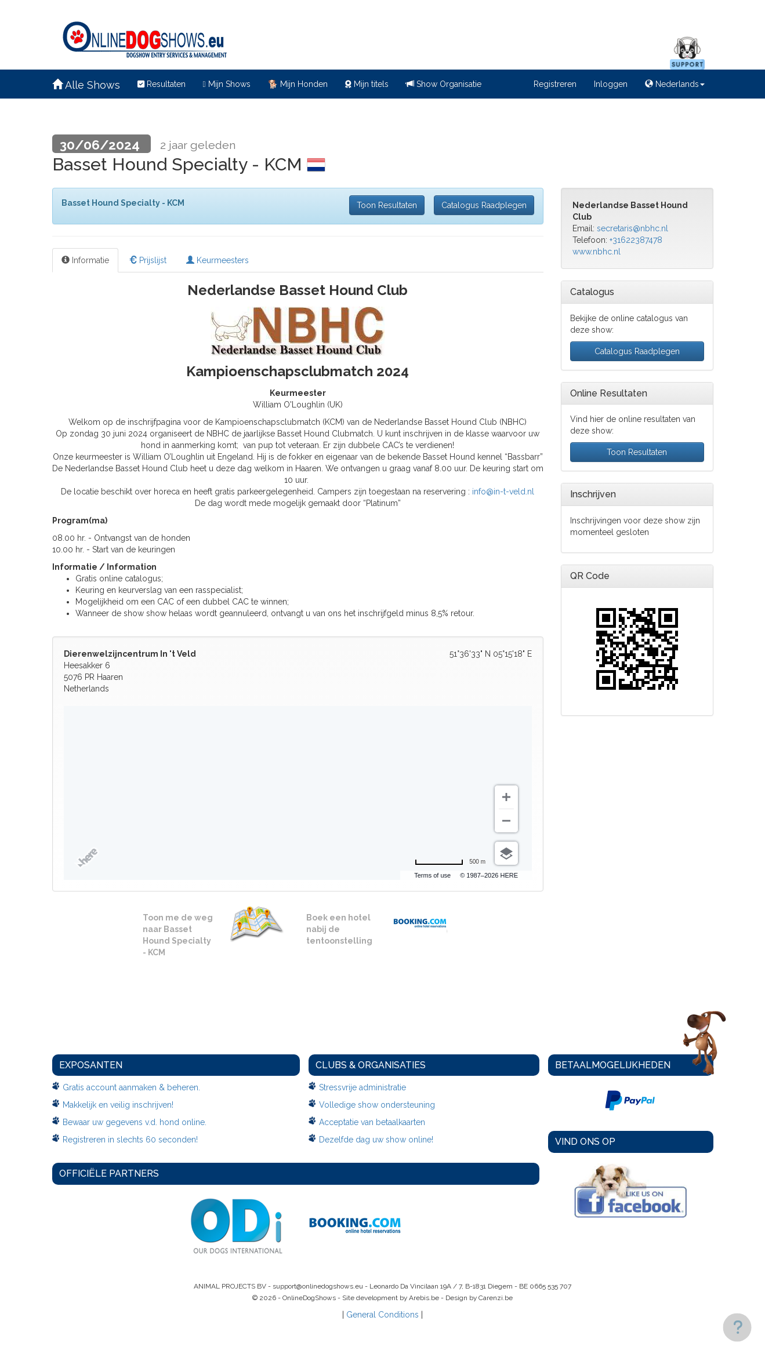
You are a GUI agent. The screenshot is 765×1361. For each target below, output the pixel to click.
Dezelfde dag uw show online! (376, 1139)
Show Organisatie (443, 84)
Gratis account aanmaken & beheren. (131, 1087)
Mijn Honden (298, 84)
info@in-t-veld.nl (503, 491)
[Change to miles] (450, 862)
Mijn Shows (227, 84)
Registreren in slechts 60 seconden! (130, 1139)
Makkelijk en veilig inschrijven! (118, 1104)
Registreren (555, 84)
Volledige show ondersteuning (377, 1104)
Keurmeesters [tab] (217, 260)
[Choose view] (506, 853)
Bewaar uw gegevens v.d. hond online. (134, 1122)
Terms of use (432, 875)
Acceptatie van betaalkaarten (372, 1122)
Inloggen (611, 84)
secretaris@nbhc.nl (632, 228)
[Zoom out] (506, 820)
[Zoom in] (506, 797)
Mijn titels (367, 84)
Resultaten (161, 84)
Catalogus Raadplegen (484, 205)
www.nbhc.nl (596, 251)
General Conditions (382, 1314)
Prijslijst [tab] (147, 260)
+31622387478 (636, 240)
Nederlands (675, 84)
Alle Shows (86, 85)
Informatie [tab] (85, 260)
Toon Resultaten (387, 205)
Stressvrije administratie (362, 1087)
